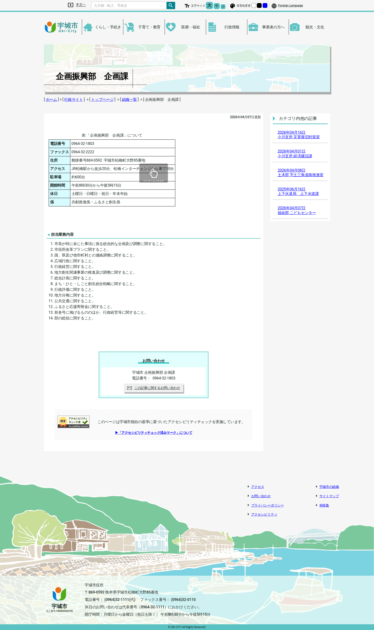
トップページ (102, 99)
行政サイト (73, 99)
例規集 (324, 505)
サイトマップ (329, 496)
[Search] (129, 5)
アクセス (257, 487)
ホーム (51, 99)
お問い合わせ (261, 496)
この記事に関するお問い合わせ (153, 388)
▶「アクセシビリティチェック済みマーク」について (153, 433)
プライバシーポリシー (267, 505)
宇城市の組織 (329, 487)
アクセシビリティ (264, 514)
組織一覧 (129, 99)
